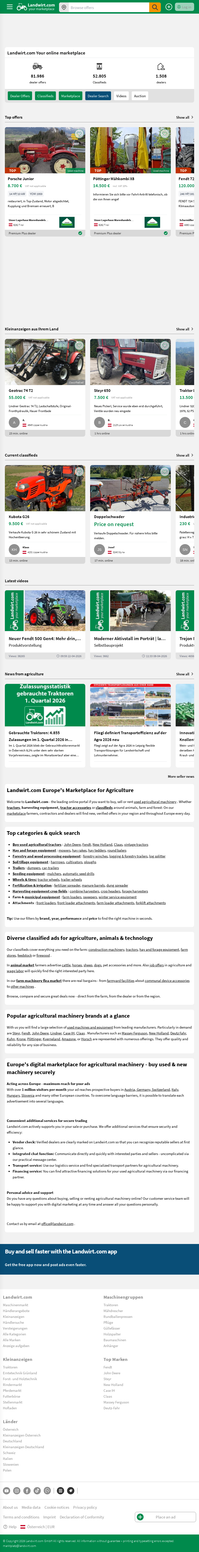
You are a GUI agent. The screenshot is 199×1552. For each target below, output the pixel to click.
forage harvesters (135, 891)
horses (77, 964)
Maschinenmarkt (15, 1304)
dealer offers (20, 95)
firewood (43, 955)
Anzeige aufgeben (16, 1345)
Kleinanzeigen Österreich (22, 1435)
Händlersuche (13, 1322)
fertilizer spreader (67, 885)
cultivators (74, 861)
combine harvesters (84, 891)
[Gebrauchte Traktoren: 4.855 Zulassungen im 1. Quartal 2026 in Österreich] (45, 725)
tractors (132, 949)
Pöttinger (34, 1038)
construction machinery (106, 949)
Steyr (16, 1033)
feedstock (24, 955)
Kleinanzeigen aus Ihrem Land (32, 329)
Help (10, 1526)
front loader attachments (76, 902)
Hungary (13, 1095)
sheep (88, 964)
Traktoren (111, 1304)
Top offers (13, 117)
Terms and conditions (21, 1517)
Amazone (69, 1038)
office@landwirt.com (57, 1223)
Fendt (86, 844)
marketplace (16, 813)
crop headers (110, 891)
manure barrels (93, 885)
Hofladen (10, 1407)
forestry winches (95, 856)
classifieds (45, 95)
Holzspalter (112, 1334)
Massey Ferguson (134, 1033)
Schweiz (9, 1452)
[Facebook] (27, 1490)
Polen (7, 1470)
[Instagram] (16, 1490)
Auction (140, 95)
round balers (116, 850)
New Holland (102, 844)
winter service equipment (118, 896)
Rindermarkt (12, 1384)
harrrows (57, 861)
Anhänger (111, 1345)
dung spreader (117, 885)
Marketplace (70, 95)
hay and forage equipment (159, 949)
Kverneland (51, 1038)
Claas (118, 844)
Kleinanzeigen (13, 1316)
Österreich (10, 1429)
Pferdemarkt (12, 1390)
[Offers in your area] (64, 7)
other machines (22, 986)
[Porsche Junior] (45, 182)
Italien (8, 1458)
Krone (21, 1038)
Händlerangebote (16, 1310)
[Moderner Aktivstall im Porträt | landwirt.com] (130, 624)
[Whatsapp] (47, 1490)
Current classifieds (21, 455)
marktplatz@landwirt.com (19, 1545)
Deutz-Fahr (112, 1407)
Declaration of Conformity (82, 1517)
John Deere (72, 844)
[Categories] (60, 1490)
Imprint (49, 1517)
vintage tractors (136, 844)
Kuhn (11, 1038)
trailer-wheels (71, 879)
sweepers (90, 896)
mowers (64, 850)
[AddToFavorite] (79, 133)
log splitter (157, 856)
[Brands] (70, 1490)
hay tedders (97, 850)
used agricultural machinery (155, 801)
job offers (157, 964)
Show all (185, 117)
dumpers (33, 867)
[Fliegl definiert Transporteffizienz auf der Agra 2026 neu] (130, 725)
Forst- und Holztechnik (20, 1378)
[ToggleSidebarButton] (10, 7)
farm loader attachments (115, 902)
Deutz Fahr (178, 1033)
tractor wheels (48, 879)
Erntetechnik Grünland (20, 1372)
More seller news (181, 776)
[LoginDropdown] (184, 7)
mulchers (54, 873)
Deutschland (12, 1440)
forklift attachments (151, 902)
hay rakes (79, 850)
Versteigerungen (15, 1328)
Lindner (55, 1033)
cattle (66, 964)
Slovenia (28, 1095)
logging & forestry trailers (128, 856)
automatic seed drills (78, 873)
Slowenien (11, 1464)
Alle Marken (11, 1339)
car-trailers (50, 867)
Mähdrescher (113, 1310)
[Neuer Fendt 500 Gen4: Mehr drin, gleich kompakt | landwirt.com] (45, 624)
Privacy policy (85, 1507)
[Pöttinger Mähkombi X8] (130, 182)
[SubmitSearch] (155, 7)
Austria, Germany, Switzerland (147, 1089)
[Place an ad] (169, 7)
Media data (31, 1507)
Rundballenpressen (118, 1316)
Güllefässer (112, 1328)
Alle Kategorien (14, 1334)
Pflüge (108, 1322)
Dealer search (98, 95)
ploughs (90, 861)
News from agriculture (24, 674)
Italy (175, 1089)
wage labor (15, 970)
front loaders (46, 902)
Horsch (86, 1038)
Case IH (69, 1033)
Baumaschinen (115, 1339)
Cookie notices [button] (56, 1507)
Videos (121, 95)
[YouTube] (6, 1490)
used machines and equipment (90, 1027)
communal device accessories (167, 980)
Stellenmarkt (12, 1402)
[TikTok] (37, 1490)
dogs (97, 964)
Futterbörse (11, 1396)
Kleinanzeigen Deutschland (23, 1446)
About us (10, 1507)
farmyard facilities (120, 980)
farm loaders (71, 896)
